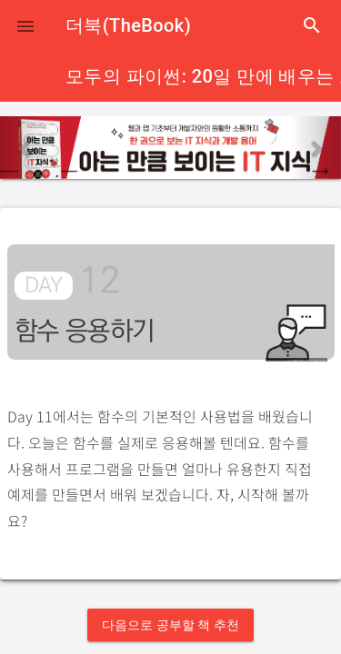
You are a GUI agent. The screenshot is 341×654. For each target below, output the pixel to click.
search (312, 25)
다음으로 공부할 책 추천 (170, 625)
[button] (25, 25)
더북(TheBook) (128, 25)
